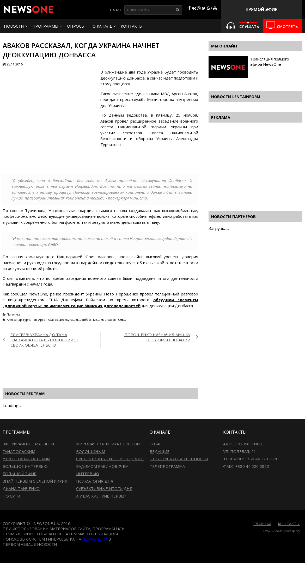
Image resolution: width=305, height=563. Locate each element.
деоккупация (68, 320)
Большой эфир (19, 473)
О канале (102, 26)
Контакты (132, 26)
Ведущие (159, 451)
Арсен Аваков (48, 320)
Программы (45, 26)
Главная (262, 523)
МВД (96, 320)
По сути (11, 496)
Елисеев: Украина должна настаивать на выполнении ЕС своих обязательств (44, 340)
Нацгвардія (109, 320)
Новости (14, 26)
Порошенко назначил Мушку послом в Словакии (157, 337)
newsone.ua (94, 539)
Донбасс (86, 320)
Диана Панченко (21, 488)
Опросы (76, 26)
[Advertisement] (97, 365)
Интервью (87, 473)
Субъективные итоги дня (104, 488)
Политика (13, 314)
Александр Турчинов (22, 320)
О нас (156, 443)
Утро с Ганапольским (26, 458)
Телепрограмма (167, 466)
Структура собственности (179, 458)
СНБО (122, 320)
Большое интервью (25, 466)
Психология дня (94, 481)
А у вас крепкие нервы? (101, 496)
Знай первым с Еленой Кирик (35, 481)
